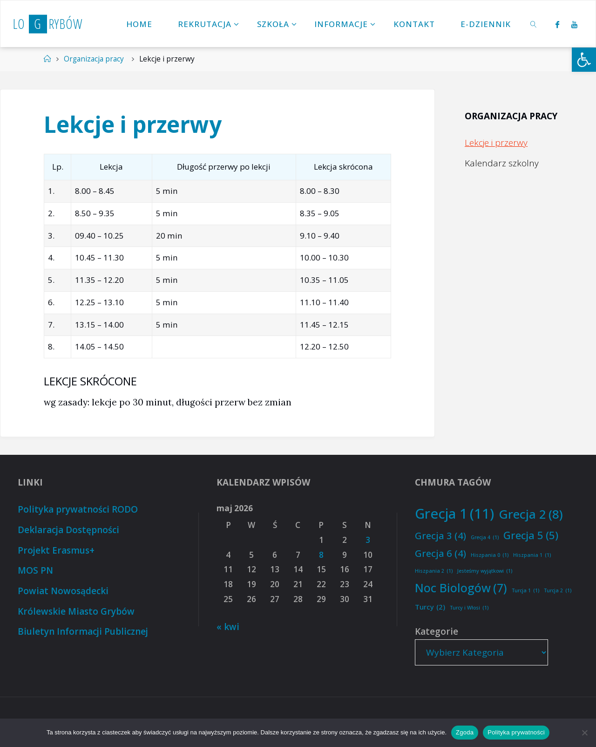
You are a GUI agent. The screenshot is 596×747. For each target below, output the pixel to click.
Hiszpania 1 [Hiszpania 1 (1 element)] (532, 555)
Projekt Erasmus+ (56, 550)
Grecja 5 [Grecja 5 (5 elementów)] (530, 535)
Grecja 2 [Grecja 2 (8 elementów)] (531, 514)
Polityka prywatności (516, 732)
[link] (534, 23)
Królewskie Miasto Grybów (76, 611)
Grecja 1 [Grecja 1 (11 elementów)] (454, 513)
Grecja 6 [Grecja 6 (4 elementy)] (440, 553)
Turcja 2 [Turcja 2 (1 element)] (557, 590)
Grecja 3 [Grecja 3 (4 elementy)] (440, 535)
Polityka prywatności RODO (78, 509)
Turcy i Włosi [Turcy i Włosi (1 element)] (469, 607)
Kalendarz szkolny (502, 163)
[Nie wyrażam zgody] (584, 732)
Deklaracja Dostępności (68, 530)
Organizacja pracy (94, 59)
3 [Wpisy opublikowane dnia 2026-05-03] (368, 540)
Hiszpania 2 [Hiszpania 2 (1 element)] (434, 571)
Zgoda (465, 732)
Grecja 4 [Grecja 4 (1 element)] (485, 537)
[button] (584, 60)
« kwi (228, 627)
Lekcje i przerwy (496, 143)
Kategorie (436, 631)
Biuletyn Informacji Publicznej (83, 631)
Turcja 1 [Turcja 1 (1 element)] (525, 590)
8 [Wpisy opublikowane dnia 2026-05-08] (321, 554)
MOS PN (35, 570)
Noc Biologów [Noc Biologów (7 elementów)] (461, 587)
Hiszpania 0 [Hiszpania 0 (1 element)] (489, 555)
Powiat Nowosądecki (63, 591)
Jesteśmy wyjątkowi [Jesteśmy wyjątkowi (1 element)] (484, 571)
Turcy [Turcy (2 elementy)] (430, 607)
